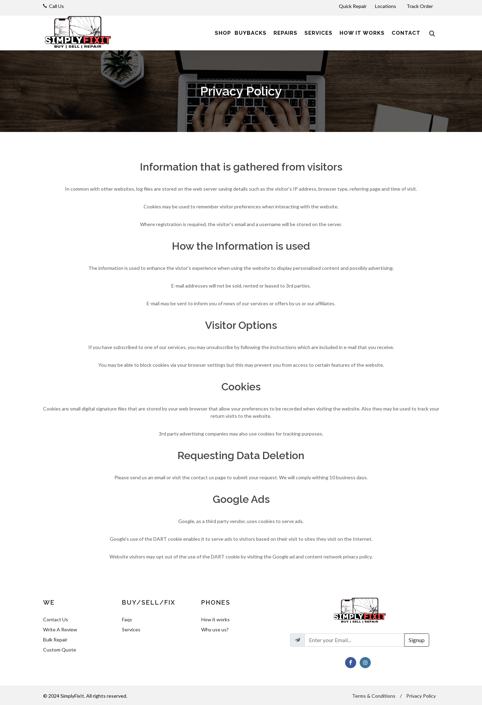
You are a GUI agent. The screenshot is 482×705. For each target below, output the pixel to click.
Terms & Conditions (373, 696)
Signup (417, 640)
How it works (215, 619)
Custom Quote (59, 650)
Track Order (420, 6)
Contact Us (55, 619)
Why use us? (215, 629)
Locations (386, 6)
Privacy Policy (421, 696)
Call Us (56, 6)
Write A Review (60, 629)
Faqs (127, 619)
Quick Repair (353, 6)
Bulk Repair (55, 639)
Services (131, 629)
